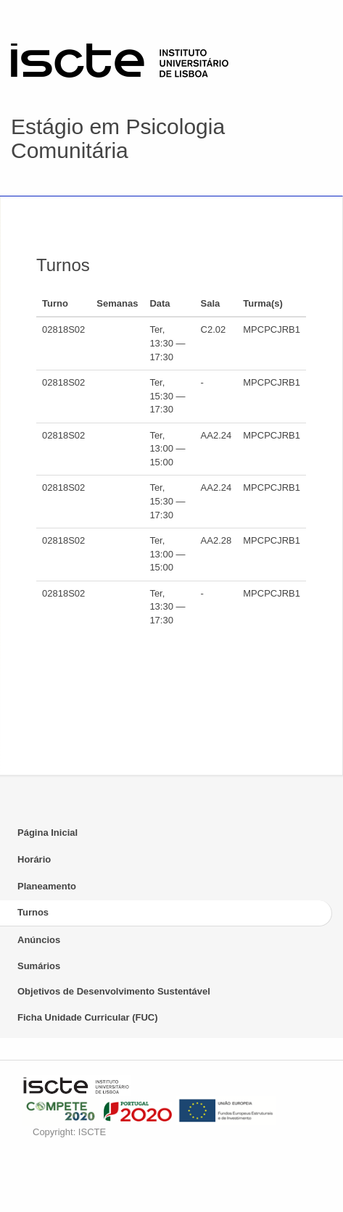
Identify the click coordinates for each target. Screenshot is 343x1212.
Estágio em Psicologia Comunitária (118, 138)
